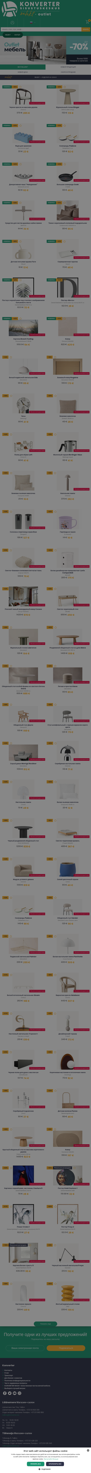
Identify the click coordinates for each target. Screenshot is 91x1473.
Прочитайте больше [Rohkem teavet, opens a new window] (51, 1459)
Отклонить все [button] (55, 1464)
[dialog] (45, 736)
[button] (45, 1469)
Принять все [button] (35, 1464)
